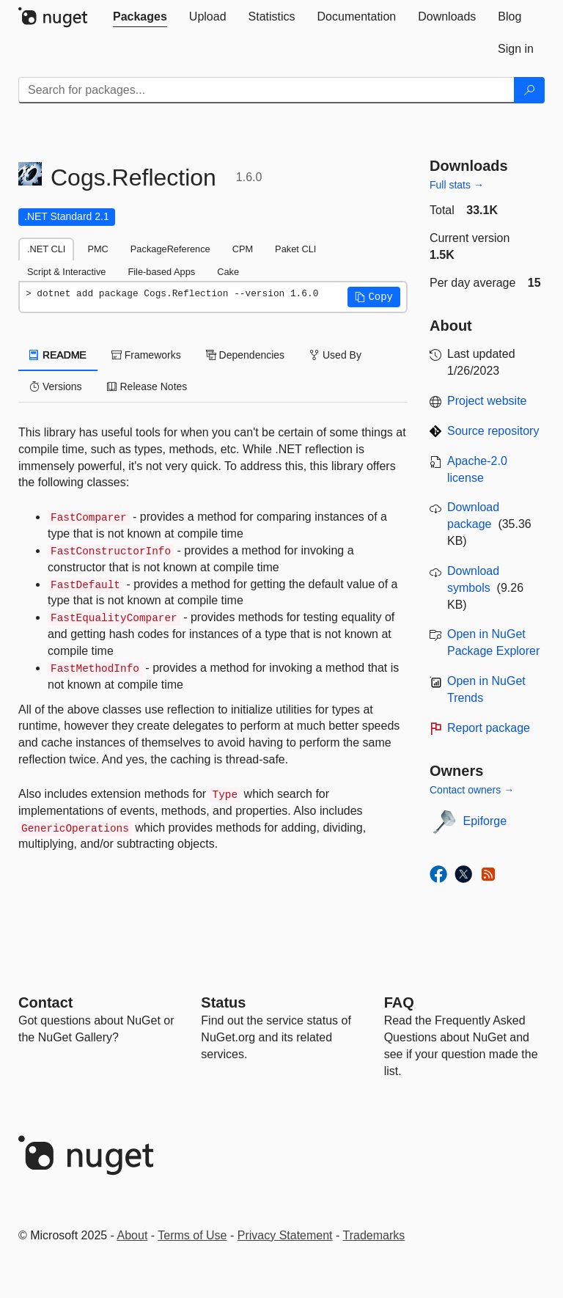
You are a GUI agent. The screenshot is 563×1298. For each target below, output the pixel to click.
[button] (373, 297)
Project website (487, 401)
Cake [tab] (228, 271)
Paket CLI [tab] (295, 248)
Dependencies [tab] (245, 355)
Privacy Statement (285, 1235)
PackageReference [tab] (170, 248)
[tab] (140, 17)
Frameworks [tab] (146, 355)
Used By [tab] (335, 355)
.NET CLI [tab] (46, 248)
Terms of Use (192, 1235)
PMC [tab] (97, 248)
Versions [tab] (55, 386)
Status (223, 1002)
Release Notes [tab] (147, 386)
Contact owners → (472, 790)
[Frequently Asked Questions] (399, 1002)
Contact (45, 1002)
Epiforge (485, 821)
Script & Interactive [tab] (66, 271)
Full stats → (457, 185)
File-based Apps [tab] (161, 271)
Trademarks (374, 1235)
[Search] (529, 90)
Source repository (493, 431)
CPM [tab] (242, 248)
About (132, 1235)
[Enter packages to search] (266, 90)
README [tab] (58, 355)
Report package (488, 728)
